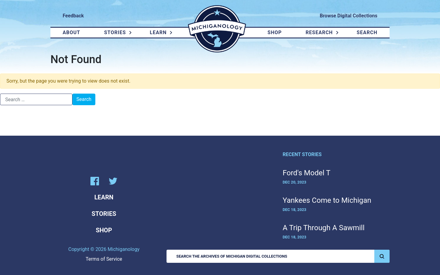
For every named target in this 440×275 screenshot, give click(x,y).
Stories (115, 32)
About (71, 32)
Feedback (73, 16)
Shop (275, 32)
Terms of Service (104, 259)
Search (367, 32)
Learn (158, 32)
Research (319, 32)
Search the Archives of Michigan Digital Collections (283, 256)
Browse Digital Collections (348, 16)
